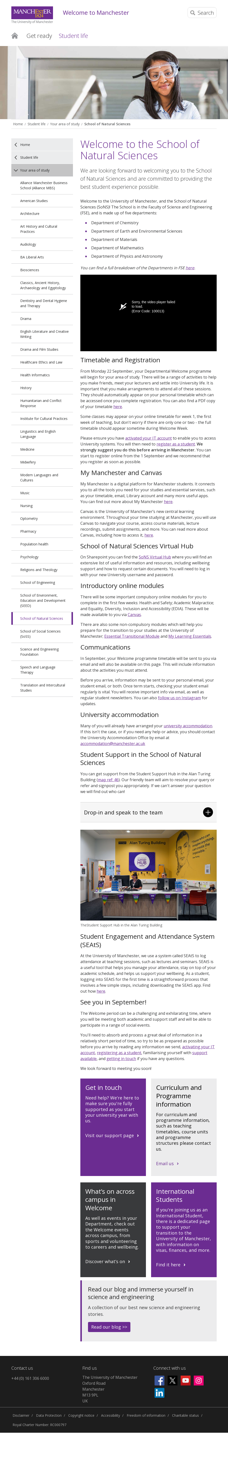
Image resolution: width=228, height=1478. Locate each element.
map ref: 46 (108, 779)
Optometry (29, 518)
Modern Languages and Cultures (39, 477)
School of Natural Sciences (107, 124)
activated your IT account (148, 438)
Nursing (26, 505)
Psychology (29, 557)
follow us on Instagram (179, 697)
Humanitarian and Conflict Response (41, 403)
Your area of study (65, 124)
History (26, 387)
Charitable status (185, 1415)
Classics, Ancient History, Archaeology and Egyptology (43, 285)
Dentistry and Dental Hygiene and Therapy (43, 303)
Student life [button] (73, 36)
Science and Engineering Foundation (39, 652)
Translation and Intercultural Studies (42, 688)
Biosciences (29, 270)
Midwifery (28, 462)
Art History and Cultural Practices (38, 229)
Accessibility (110, 1415)
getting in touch (121, 1058)
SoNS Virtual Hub (155, 557)
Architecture (29, 213)
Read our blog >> (109, 1327)
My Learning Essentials (189, 636)
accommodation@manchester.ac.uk (112, 743)
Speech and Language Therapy (37, 670)
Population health (34, 544)
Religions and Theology (38, 569)
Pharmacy (28, 531)
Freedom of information (146, 1415)
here (190, 267)
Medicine (27, 449)
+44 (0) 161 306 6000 (30, 1378)
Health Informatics (35, 375)
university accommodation (188, 726)
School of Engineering (37, 582)
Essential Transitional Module (131, 636)
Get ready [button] (39, 36)
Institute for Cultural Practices (44, 418)
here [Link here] (168, 501)
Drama (25, 318)
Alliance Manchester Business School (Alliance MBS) (44, 185)
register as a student (176, 444)
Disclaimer (21, 1415)
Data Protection (49, 1415)
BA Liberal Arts (32, 257)
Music (25, 493)
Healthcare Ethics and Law (41, 362)
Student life (37, 124)
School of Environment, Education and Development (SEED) (43, 600)
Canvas (134, 614)
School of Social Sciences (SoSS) (40, 634)
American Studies (34, 200)
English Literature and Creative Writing (44, 334)
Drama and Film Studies (39, 349)
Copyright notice (81, 1415)
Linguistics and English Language (38, 434)
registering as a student (119, 1052)
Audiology (28, 244)
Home (14, 35)
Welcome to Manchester (96, 12)
